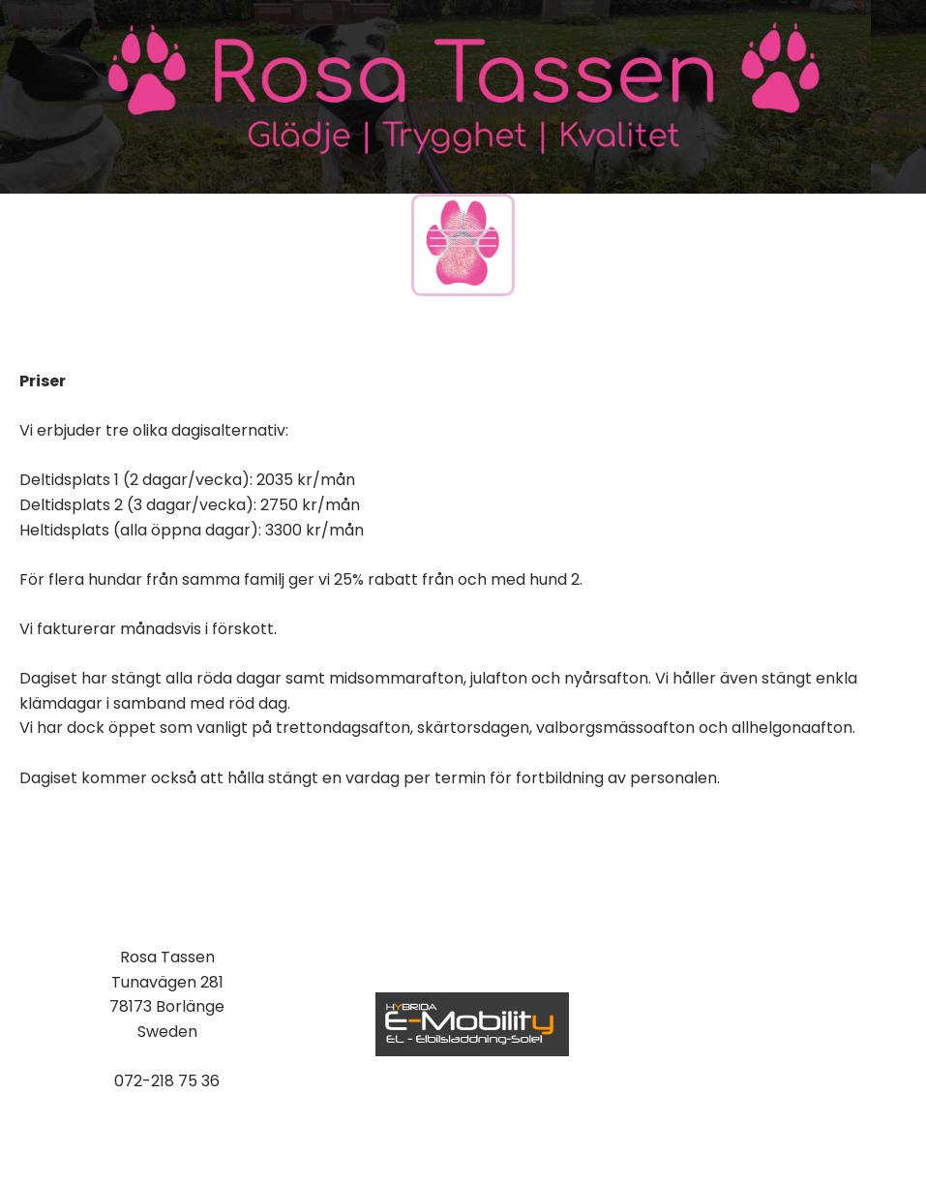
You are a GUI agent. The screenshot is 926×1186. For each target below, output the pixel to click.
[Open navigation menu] (463, 238)
